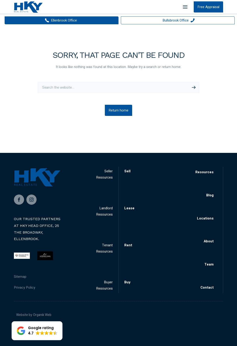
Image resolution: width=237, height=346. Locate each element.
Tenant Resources (104, 248)
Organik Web (42, 314)
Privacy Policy (24, 287)
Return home (118, 110)
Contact (207, 287)
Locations (205, 218)
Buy (127, 282)
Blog (210, 195)
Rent (128, 245)
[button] (37, 330)
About (209, 241)
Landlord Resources (104, 211)
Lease (129, 208)
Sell (127, 171)
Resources (204, 172)
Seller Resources (104, 174)
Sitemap (20, 276)
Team (209, 264)
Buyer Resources (104, 285)
